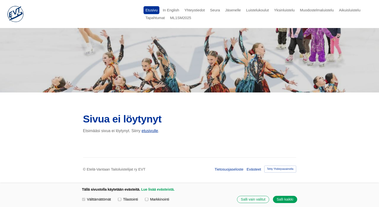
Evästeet (254, 169)
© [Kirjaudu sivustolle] (85, 169)
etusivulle (150, 131)
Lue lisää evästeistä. (158, 189)
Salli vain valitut (253, 199)
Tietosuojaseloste (229, 169)
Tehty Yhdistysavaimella (280, 169)
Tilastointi (128, 199)
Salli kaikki (285, 199)
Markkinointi (157, 199)
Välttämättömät (96, 199)
